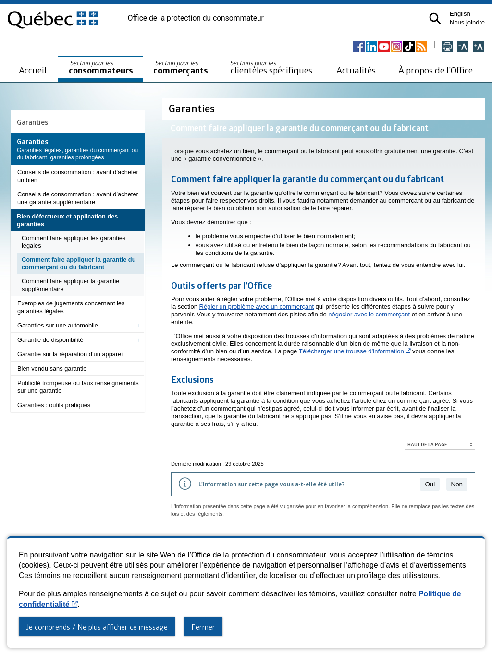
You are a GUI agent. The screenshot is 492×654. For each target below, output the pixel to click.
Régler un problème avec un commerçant (256, 306)
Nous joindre (467, 22)
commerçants (180, 67)
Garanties (32, 122)
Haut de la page (427, 444)
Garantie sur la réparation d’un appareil (70, 354)
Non (457, 484)
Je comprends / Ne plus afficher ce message (97, 626)
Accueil (33, 70)
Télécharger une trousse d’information (355, 351)
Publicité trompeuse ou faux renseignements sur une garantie (78, 386)
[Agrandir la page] (478, 47)
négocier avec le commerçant (369, 314)
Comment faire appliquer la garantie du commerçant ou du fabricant (79, 263)
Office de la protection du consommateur (196, 18)
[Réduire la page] (462, 47)
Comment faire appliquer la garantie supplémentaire (70, 285)
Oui (430, 484)
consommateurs (101, 67)
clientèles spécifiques (271, 67)
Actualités (356, 70)
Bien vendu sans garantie (51, 368)
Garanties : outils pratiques (53, 405)
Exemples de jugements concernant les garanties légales (70, 307)
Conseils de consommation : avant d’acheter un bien (77, 176)
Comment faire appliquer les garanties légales (73, 241)
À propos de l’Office (435, 70)
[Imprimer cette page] (447, 47)
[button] (435, 18)
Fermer (203, 626)
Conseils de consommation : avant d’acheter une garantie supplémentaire (77, 198)
